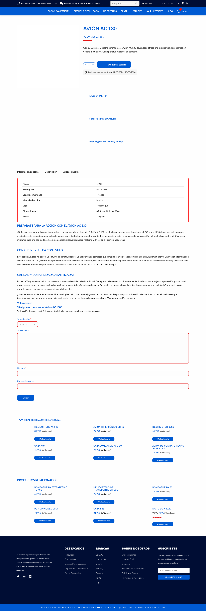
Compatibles (70, 559)
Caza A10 (39, 446)
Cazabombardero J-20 (107, 446)
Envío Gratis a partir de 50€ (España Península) (81, 3)
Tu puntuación (24, 319)
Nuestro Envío (128, 559)
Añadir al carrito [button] (45, 439)
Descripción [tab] (51, 171)
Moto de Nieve (161, 508)
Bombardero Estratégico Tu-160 (50, 488)
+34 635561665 (26, 3)
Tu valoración (23, 330)
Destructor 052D (163, 427)
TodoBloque (70, 554)
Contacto (126, 564)
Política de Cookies (130, 573)
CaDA (99, 564)
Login (98, 582)
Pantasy (99, 568)
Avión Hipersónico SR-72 (108, 427)
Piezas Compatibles (73, 573)
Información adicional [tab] (28, 171)
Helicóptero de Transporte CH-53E (105, 488)
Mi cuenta (147, 3)
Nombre (21, 368)
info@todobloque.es (47, 3)
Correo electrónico (26, 381)
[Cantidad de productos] (89, 64)
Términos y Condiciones (133, 568)
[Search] (125, 3)
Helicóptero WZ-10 (46, 427)
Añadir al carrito (117, 64)
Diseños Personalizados (75, 564)
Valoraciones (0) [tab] (71, 171)
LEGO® (99, 554)
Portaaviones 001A (46, 508)
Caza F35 (98, 508)
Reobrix (99, 573)
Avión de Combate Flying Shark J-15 (168, 447)
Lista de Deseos (167, 3)
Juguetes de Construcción (76, 568)
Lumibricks (101, 559)
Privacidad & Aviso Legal (133, 578)
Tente (98, 578)
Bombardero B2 (162, 487)
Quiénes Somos (129, 554)
